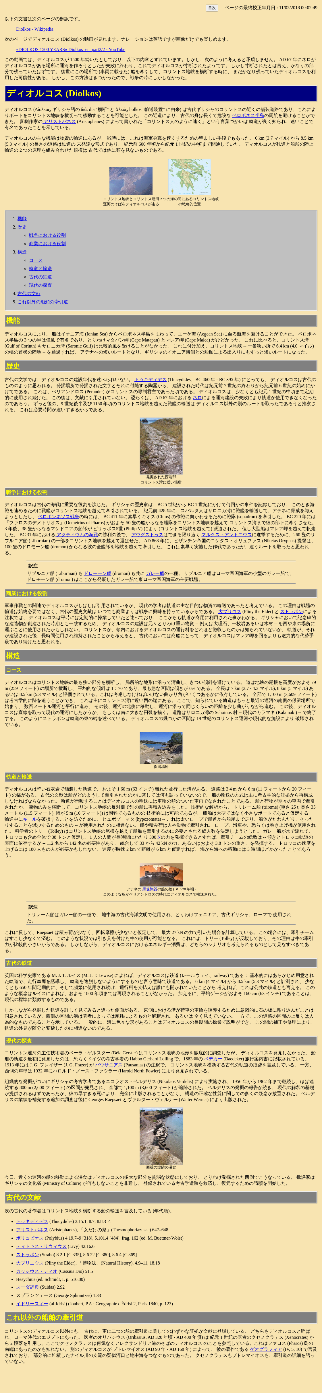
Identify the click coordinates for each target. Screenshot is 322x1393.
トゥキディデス (150, 379)
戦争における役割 (47, 235)
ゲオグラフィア (266, 1349)
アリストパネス (59, 121)
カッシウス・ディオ (36, 1271)
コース (36, 260)
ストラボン (291, 611)
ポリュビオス (30, 1238)
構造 (22, 251)
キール (30, 819)
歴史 (22, 227)
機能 (22, 218)
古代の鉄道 (40, 276)
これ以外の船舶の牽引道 (43, 301)
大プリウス (229, 611)
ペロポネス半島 (248, 115)
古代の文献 (29, 293)
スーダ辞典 (27, 1287)
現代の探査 (40, 285)
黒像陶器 (149, 889)
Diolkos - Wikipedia (34, 29)
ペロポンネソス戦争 (58, 516)
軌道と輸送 (40, 268)
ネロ (197, 397)
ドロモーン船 (97, 573)
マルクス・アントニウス (226, 534)
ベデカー (213, 1058)
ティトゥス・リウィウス (41, 1246)
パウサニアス (109, 1064)
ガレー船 (155, 573)
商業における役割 (47, 243)
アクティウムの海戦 (76, 534)
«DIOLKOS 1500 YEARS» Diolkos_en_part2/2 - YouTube (70, 49)
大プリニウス (30, 1263)
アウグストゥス (147, 534)
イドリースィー (32, 1303)
